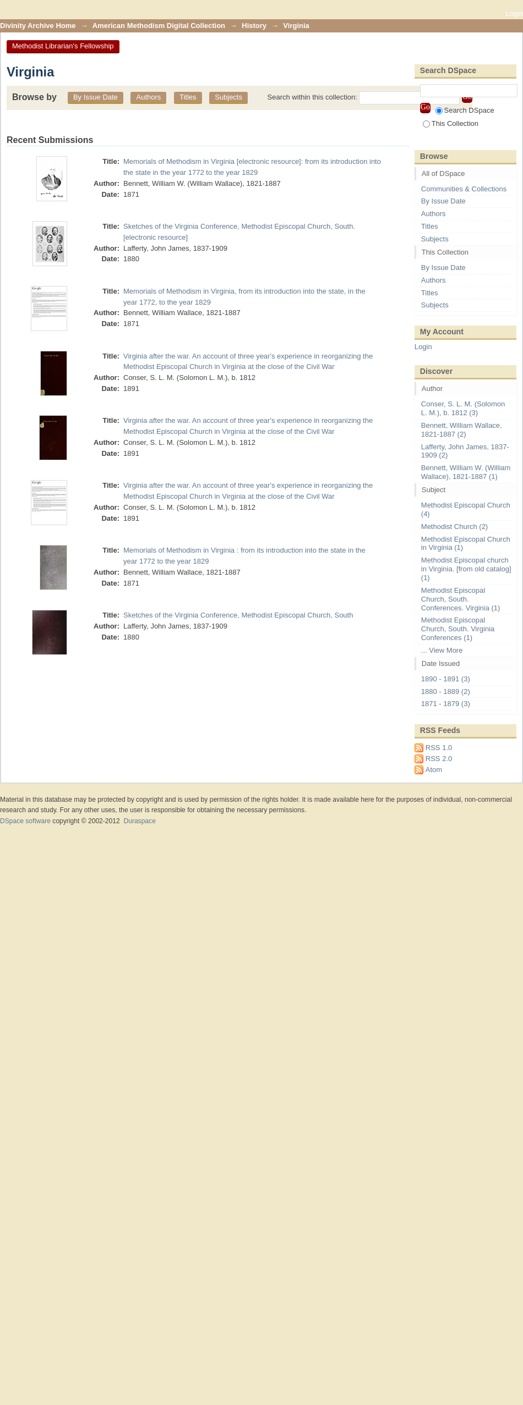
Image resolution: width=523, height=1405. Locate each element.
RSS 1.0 (439, 747)
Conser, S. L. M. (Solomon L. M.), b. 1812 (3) (463, 408)
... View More (442, 650)
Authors (148, 97)
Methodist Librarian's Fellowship (63, 46)
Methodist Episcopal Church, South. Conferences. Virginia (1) (460, 599)
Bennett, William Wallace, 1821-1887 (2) (461, 429)
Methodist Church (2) (454, 526)
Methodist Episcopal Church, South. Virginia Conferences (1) (457, 629)
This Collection (450, 123)
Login (514, 13)
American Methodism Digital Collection (158, 25)
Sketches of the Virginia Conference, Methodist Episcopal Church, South (238, 615)
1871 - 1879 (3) (445, 703)
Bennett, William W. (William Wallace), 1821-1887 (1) (466, 472)
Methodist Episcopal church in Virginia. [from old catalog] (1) (466, 569)
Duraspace (139, 821)
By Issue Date (95, 97)
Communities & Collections (463, 189)
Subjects (228, 97)
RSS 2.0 (439, 758)
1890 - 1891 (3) (445, 679)
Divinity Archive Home (38, 25)
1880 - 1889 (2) (445, 691)
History (254, 25)
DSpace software (25, 821)
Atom (434, 769)
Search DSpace (464, 110)
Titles (188, 97)
